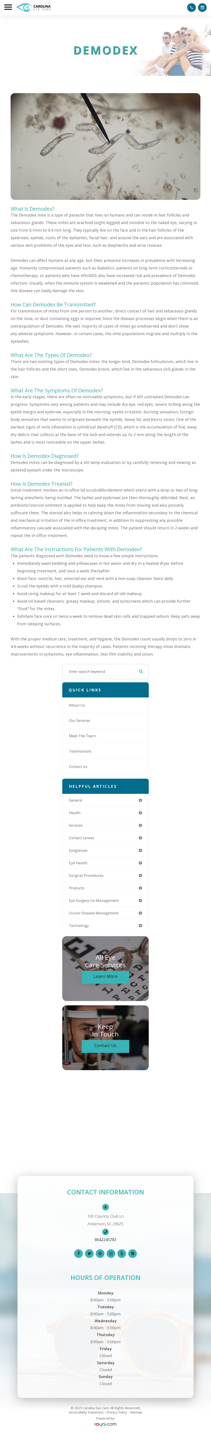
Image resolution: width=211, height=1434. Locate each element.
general (75, 800)
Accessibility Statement (86, 1412)
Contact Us (78, 766)
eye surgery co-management (94, 900)
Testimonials (80, 751)
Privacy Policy (117, 1412)
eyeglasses (78, 850)
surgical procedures (86, 875)
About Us (77, 705)
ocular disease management (93, 912)
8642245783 (105, 1239)
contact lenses (81, 837)
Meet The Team (82, 735)
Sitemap (136, 1412)
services (76, 825)
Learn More (105, 976)
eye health (78, 862)
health (74, 812)
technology (79, 925)
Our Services (79, 720)
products (76, 887)
